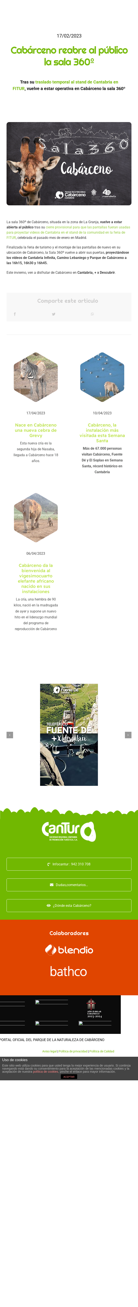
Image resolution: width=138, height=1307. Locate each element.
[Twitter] (54, 316)
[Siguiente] (128, 735)
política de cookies (45, 1071)
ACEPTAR (69, 1077)
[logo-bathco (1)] (69, 968)
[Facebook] (15, 316)
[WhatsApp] (92, 316)
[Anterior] (10, 735)
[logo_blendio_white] (69, 946)
